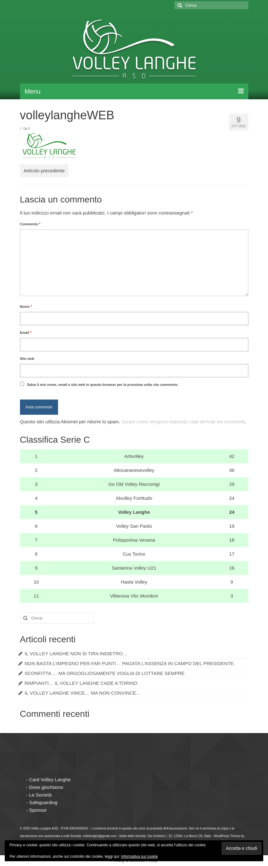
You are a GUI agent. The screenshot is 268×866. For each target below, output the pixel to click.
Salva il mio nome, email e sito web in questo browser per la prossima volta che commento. (103, 385)
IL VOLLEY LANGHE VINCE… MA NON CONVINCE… (83, 693)
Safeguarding (43, 802)
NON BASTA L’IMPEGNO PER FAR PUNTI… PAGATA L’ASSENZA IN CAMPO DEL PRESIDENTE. (130, 663)
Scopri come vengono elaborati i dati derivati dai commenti (183, 421)
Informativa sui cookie (139, 856)
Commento (30, 224)
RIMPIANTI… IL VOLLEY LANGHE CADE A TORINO (81, 683)
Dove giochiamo (46, 787)
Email (26, 332)
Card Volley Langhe (50, 779)
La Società (40, 794)
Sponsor (38, 810)
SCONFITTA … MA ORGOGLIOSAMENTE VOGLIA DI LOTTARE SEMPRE (105, 673)
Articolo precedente (44, 170)
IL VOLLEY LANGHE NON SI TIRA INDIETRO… (76, 653)
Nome (26, 306)
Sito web (27, 358)
